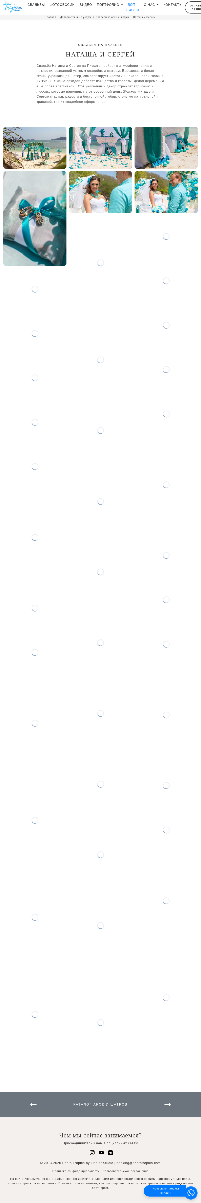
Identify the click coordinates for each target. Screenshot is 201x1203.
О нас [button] (150, 4)
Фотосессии (62, 4)
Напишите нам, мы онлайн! (166, 1190)
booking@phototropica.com (139, 1163)
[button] (191, 1193)
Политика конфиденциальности (76, 1171)
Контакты (172, 4)
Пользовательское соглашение (125, 1171)
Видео (86, 4)
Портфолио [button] (108, 4)
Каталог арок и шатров (100, 1104)
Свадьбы (36, 4)
